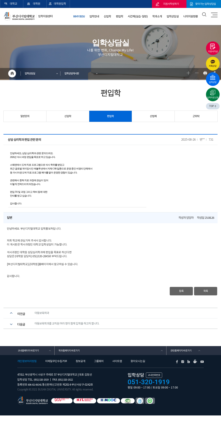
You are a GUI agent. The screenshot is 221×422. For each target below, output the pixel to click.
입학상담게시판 (73, 74)
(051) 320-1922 (68, 386)
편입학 (120, 15)
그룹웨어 (99, 368)
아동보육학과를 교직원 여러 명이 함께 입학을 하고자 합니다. (69, 328)
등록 (174, 292)
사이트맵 (117, 368)
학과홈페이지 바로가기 (70, 356)
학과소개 (158, 15)
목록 (203, 292)
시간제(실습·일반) (138, 15)
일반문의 (25, 117)
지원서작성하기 (170, 4)
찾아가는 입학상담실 (205, 4)
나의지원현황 (191, 15)
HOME (12, 74)
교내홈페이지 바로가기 (29, 356)
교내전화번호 (154, 381)
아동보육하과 (42, 315)
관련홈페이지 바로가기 (182, 356)
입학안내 (96, 15)
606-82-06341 (35, 391)
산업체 (153, 117)
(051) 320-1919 (42, 386)
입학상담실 (172, 15)
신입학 (108, 15)
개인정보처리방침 (27, 368)
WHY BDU (81, 15)
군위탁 (196, 117)
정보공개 (80, 368)
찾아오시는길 (138, 368)
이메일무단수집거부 (56, 368)
